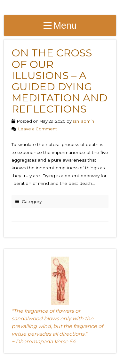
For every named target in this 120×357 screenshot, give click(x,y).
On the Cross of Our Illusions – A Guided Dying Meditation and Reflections (60, 81)
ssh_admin (83, 121)
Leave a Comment (37, 128)
